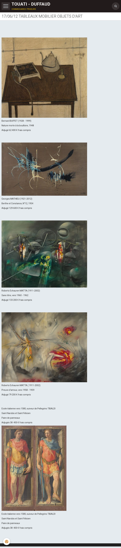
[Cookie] (6, 541)
